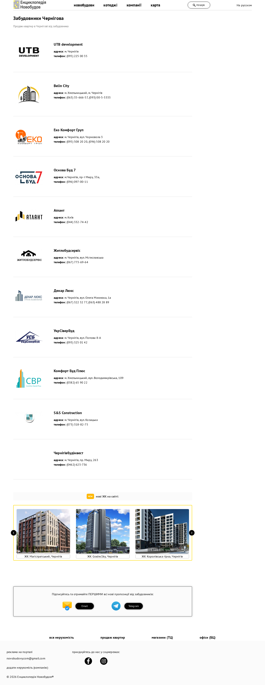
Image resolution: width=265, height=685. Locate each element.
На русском (244, 5)
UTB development (68, 44)
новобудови (84, 5)
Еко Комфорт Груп (69, 130)
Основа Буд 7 (65, 170)
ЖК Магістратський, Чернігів (43, 556)
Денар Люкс (64, 290)
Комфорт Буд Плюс (69, 370)
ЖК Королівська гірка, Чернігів (162, 556)
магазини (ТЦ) (162, 637)
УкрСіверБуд (64, 330)
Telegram (133, 606)
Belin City (61, 85)
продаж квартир (112, 637)
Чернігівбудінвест (68, 453)
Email (85, 606)
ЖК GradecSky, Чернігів (102, 556)
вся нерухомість (61, 637)
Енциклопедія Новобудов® (35, 677)
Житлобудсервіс (67, 250)
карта (155, 5)
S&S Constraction (68, 412)
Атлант (59, 210)
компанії (134, 5)
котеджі (110, 5)
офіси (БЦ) (208, 637)
